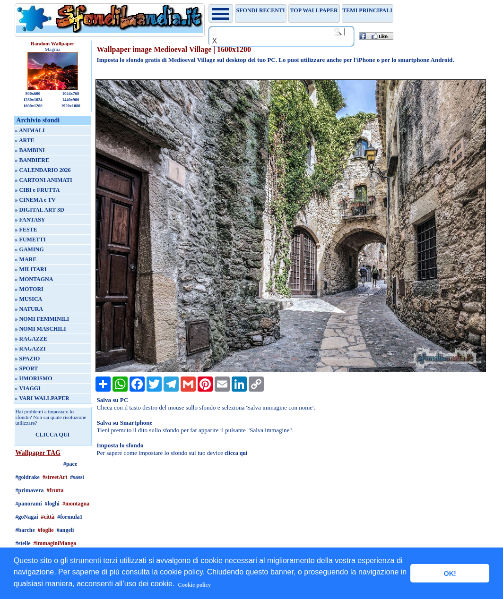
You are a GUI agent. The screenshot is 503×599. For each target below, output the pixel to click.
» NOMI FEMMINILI (42, 319)
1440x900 (70, 99)
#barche (25, 530)
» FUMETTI (30, 239)
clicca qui (236, 453)
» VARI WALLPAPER (42, 398)
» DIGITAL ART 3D (39, 209)
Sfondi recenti (260, 10)
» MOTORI (29, 289)
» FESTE (26, 229)
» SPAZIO (27, 358)
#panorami (29, 503)
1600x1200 (33, 105)
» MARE (26, 259)
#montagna (75, 503)
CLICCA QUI (52, 434)
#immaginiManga (55, 543)
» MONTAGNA (34, 279)
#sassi (77, 477)
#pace (70, 464)
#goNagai (27, 516)
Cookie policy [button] (194, 585)
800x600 (33, 93)
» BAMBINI (30, 150)
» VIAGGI (28, 388)
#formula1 (69, 516)
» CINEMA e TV (35, 200)
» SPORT (26, 368)
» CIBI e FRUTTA (37, 190)
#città (48, 516)
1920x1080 (70, 105)
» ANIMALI (30, 130)
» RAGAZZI (30, 348)
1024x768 (70, 93)
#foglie (46, 530)
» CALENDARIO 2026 (43, 170)
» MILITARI (31, 269)
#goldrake (28, 477)
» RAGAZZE (31, 338)
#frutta (55, 490)
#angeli (65, 530)
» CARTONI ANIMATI (43, 180)
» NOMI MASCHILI (40, 328)
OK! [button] (449, 573)
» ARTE (25, 140)
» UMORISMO (33, 378)
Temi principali (367, 10)
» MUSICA (29, 299)
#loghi (52, 503)
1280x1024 (33, 99)
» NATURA (29, 309)
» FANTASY (30, 219)
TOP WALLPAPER (314, 10)
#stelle (23, 543)
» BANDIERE (32, 160)
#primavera (30, 490)
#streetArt (55, 477)
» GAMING (29, 249)
